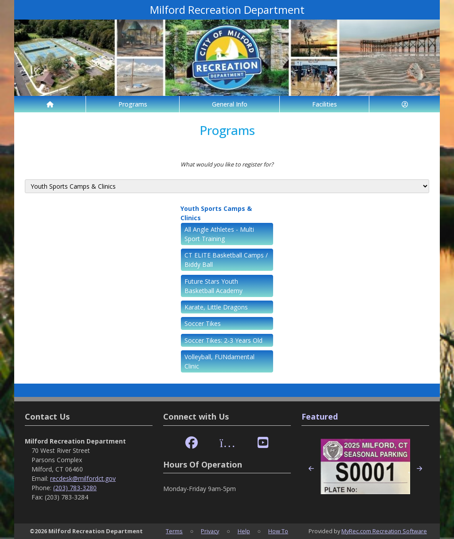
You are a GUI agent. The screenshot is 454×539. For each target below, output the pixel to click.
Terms (174, 531)
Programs (132, 104)
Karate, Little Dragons (216, 307)
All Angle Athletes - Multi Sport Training (219, 234)
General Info (229, 104)
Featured (319, 416)
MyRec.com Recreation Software (384, 531)
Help (244, 531)
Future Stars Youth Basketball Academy (213, 286)
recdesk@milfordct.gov (83, 478)
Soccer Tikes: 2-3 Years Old (223, 340)
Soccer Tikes (202, 323)
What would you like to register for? (227, 164)
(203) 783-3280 (75, 488)
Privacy (210, 531)
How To (278, 531)
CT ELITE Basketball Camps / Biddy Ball (226, 260)
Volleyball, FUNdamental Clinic (219, 361)
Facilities (324, 104)
